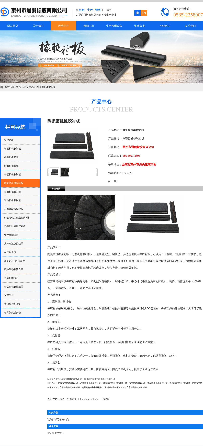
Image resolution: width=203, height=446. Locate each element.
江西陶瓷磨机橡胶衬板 (68, 383)
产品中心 (29, 87)
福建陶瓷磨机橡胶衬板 (90, 383)
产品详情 (56, 188)
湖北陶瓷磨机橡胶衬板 (135, 383)
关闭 (105, 399)
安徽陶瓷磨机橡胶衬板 (157, 383)
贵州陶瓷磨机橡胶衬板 (92, 387)
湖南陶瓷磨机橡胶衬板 (113, 383)
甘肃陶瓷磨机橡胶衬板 (114, 387)
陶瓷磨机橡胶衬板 (46, 87)
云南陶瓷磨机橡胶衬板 (180, 383)
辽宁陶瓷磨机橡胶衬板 (70, 387)
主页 (18, 87)
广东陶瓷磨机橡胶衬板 (137, 387)
